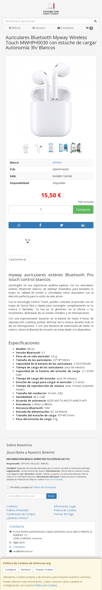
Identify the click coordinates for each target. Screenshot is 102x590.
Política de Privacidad (53, 479)
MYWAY (57, 162)
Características (17, 259)
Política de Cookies (45, 585)
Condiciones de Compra (20, 514)
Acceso (38, 28)
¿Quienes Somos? (17, 518)
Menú (14, 28)
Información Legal (65, 506)
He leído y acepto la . (33, 487)
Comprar (83, 209)
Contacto (65, 28)
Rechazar (26, 569)
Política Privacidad (17, 510)
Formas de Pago (64, 514)
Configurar (10, 569)
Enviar (51, 496)
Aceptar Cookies (44, 569)
